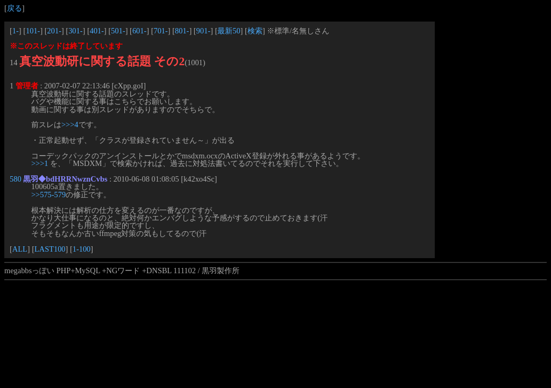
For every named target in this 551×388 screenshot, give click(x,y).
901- (203, 30)
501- (118, 30)
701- (160, 30)
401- (97, 30)
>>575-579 (48, 194)
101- (33, 30)
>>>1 (39, 163)
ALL (19, 249)
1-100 (82, 249)
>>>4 (70, 124)
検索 (255, 30)
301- (75, 30)
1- (15, 30)
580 (16, 179)
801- (182, 30)
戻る (14, 8)
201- (54, 30)
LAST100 (50, 249)
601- (139, 30)
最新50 (228, 30)
